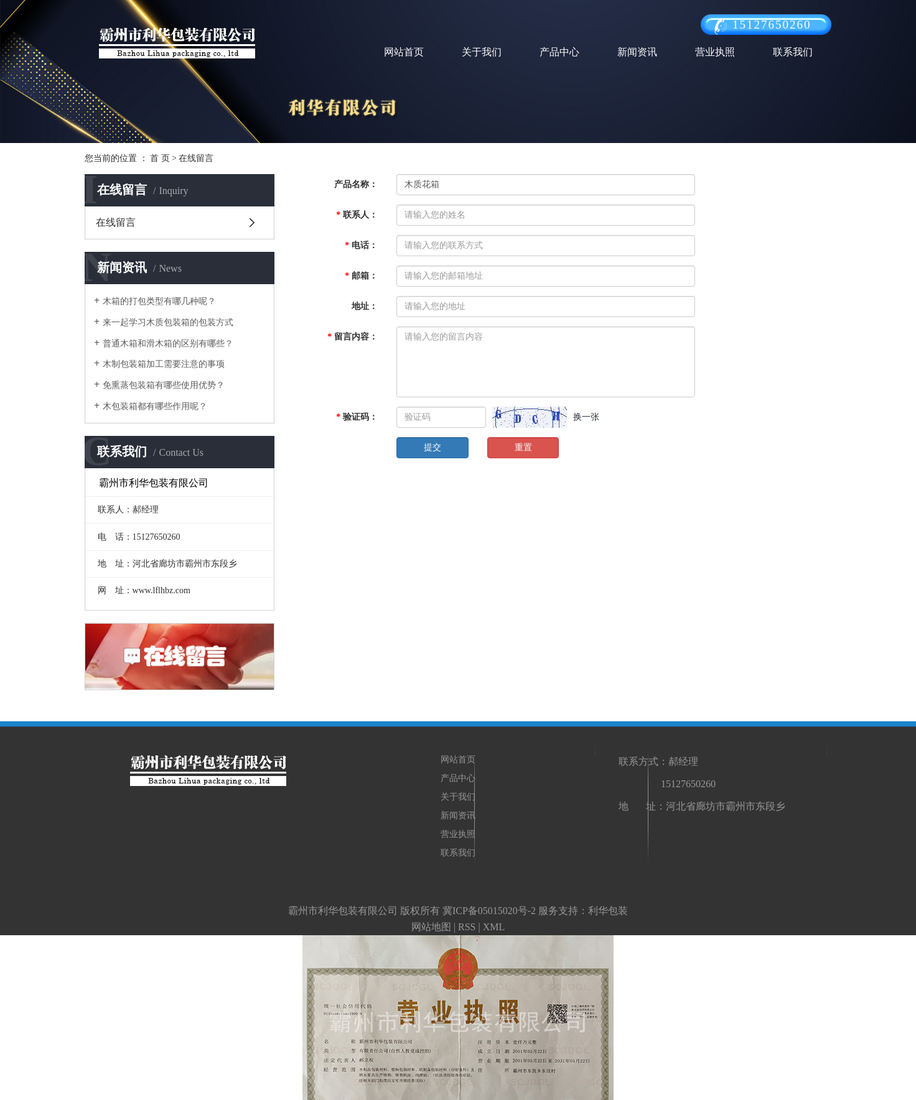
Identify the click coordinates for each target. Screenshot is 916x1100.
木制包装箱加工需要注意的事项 (164, 364)
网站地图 (431, 927)
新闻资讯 (637, 52)
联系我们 (793, 52)
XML (494, 927)
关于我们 (482, 52)
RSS (466, 927)
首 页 (160, 158)
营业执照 (715, 52)
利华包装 (608, 910)
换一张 (586, 417)
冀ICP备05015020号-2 (489, 910)
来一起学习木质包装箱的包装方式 (168, 322)
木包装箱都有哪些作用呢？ (155, 406)
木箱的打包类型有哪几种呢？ (159, 301)
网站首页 (404, 52)
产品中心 (559, 52)
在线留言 (116, 222)
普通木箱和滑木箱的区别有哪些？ (168, 343)
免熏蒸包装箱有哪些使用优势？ (164, 385)
